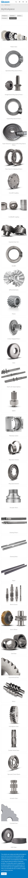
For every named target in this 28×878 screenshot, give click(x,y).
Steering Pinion (14, 532)
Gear (13, 363)
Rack (13, 580)
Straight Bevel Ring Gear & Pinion (13, 94)
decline (10, 868)
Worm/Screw (13, 604)
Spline (13, 410)
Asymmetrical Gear (14, 677)
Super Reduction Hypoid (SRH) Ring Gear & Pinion (14, 144)
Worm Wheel (13, 629)
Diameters (12, 15)
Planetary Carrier (13, 435)
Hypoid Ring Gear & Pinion (14, 118)
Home (2, 4)
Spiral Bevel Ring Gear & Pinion (13, 70)
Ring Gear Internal (13, 459)
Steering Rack (13, 556)
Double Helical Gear (13, 750)
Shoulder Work (14, 507)
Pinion (13, 314)
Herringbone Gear (13, 726)
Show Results (13, 18)
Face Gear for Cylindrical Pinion (13, 169)
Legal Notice (16, 866)
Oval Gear (13, 653)
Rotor (13, 701)
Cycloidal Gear (13, 823)
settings (5, 870)
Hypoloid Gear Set (14, 242)
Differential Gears (13, 290)
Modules (19, 15)
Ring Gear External (14, 483)
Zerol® (14, 266)
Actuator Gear (13, 798)
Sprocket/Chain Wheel (14, 774)
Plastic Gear (13, 46)
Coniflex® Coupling (13, 217)
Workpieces (5, 15)
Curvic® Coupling (13, 193)
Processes (4, 18)
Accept (4, 873)
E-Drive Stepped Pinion (14, 339)
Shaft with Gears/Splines (13, 387)
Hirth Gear (13, 847)
